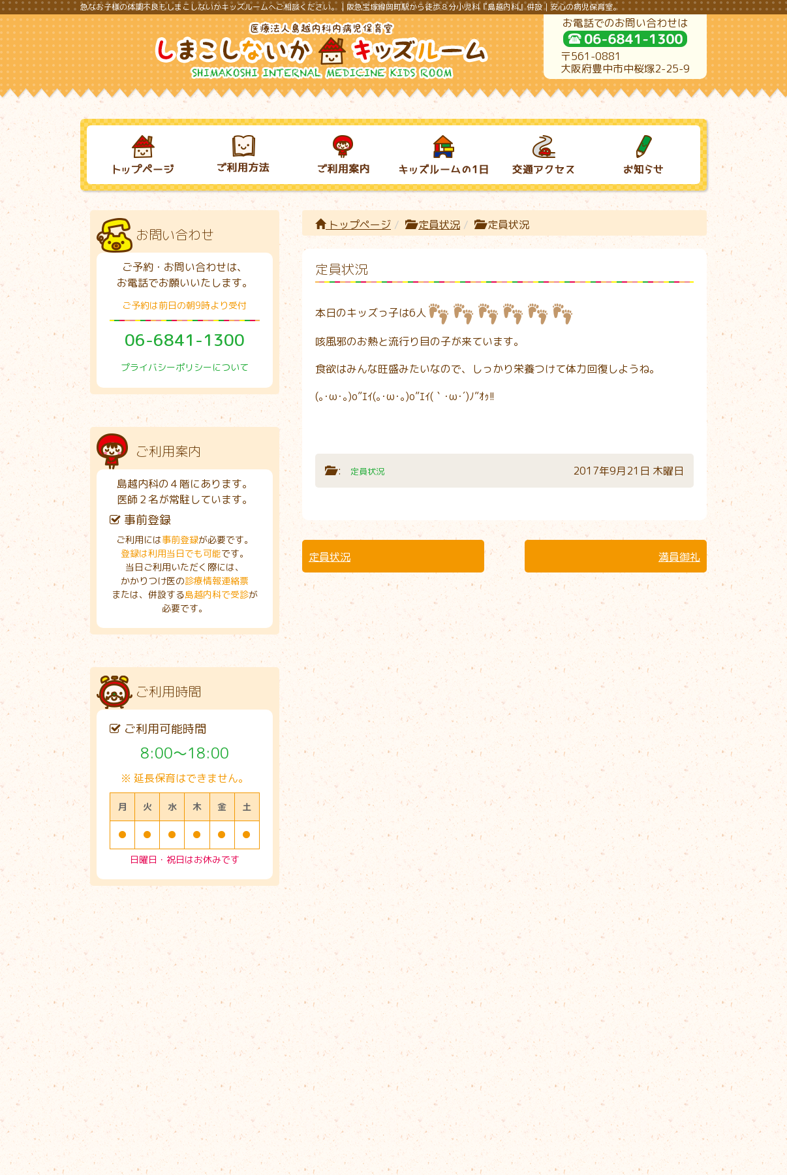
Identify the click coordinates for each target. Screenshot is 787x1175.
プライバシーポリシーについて (185, 367)
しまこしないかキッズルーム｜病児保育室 (379, 1160)
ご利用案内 (331, 951)
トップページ (353, 224)
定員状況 (439, 224)
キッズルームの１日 (431, 951)
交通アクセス (531, 951)
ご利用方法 (230, 951)
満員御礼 (679, 557)
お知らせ (631, 951)
